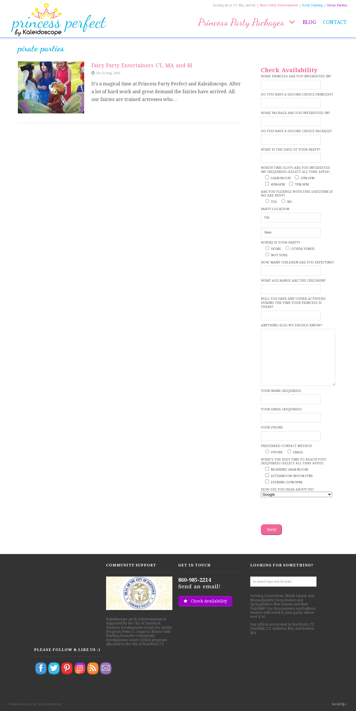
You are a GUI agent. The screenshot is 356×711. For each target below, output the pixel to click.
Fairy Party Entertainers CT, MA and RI (141, 65)
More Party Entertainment (279, 5)
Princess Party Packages (247, 22)
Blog (309, 22)
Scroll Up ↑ (339, 704)
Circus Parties (337, 5)
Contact (335, 22)
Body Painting (312, 5)
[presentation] (305, 511)
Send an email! (199, 586)
